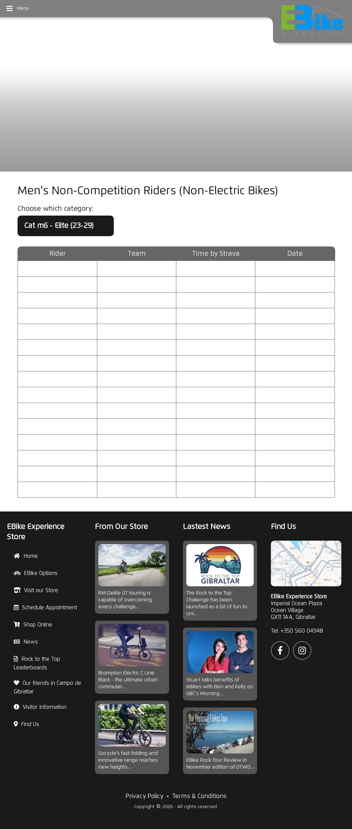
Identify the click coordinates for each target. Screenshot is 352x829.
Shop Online (33, 624)
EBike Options (35, 573)
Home (26, 556)
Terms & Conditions (199, 796)
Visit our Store (36, 590)
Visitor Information (40, 707)
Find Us (26, 724)
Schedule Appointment (45, 607)
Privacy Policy (144, 796)
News (26, 642)
